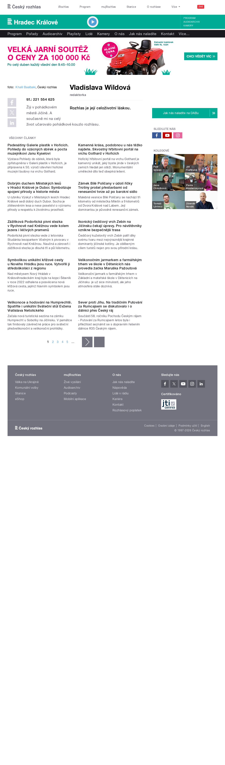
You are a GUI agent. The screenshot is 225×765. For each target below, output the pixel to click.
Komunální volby (26, 623)
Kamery (188, 25)
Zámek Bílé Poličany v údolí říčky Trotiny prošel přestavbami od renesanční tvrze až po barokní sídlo (107, 314)
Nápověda (119, 623)
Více (184, 34)
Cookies (149, 661)
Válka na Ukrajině (27, 617)
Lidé (89, 34)
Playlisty (74, 34)
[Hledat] (212, 7)
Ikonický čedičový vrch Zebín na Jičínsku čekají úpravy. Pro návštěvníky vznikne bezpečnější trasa (110, 388)
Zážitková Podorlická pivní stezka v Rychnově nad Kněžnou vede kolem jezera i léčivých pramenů (38, 388)
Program (85, 6)
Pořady (32, 34)
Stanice (131, 6)
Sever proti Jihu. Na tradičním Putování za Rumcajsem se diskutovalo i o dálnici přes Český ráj (110, 542)
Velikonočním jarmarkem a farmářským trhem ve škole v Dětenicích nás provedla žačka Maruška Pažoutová (110, 463)
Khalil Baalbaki (25, 141)
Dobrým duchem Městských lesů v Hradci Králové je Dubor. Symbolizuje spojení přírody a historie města (39, 314)
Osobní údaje (166, 661)
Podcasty (70, 629)
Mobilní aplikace (75, 634)
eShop (19, 634)
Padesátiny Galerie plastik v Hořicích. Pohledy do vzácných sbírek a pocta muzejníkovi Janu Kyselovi (38, 239)
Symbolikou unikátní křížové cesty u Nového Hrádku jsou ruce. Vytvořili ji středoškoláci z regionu (39, 463)
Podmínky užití (188, 661)
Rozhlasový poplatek (127, 646)
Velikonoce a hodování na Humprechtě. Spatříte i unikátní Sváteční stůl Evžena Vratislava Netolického (40, 542)
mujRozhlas (108, 6)
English (205, 661)
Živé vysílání (72, 617)
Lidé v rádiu (120, 629)
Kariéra (117, 634)
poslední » (99, 577)
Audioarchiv (191, 22)
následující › (87, 577)
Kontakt (167, 34)
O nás (120, 34)
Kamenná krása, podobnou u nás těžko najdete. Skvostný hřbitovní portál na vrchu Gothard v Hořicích (110, 239)
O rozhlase (154, 6)
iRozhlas (63, 6)
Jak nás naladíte (142, 34)
